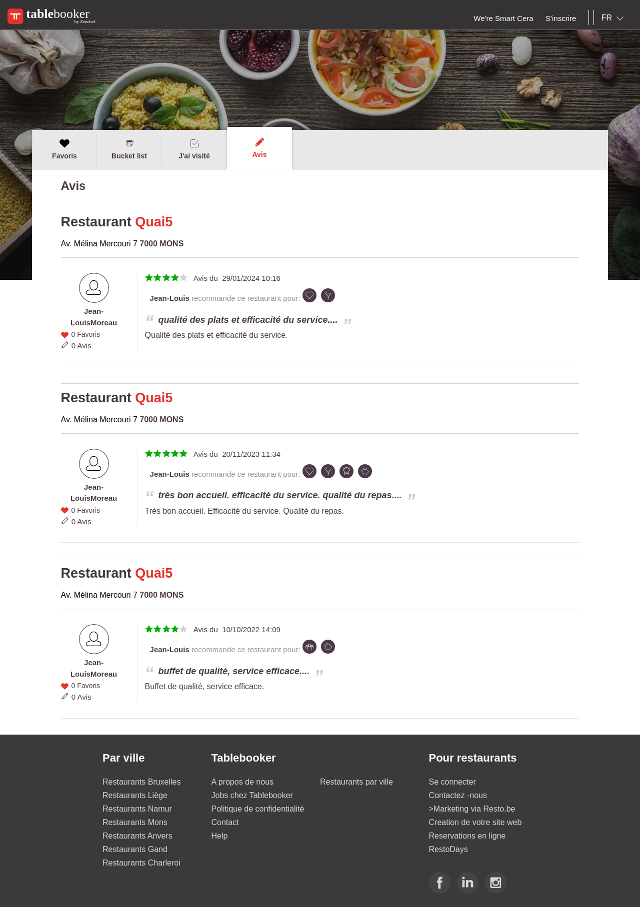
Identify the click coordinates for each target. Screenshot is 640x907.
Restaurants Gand (135, 849)
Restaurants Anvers (137, 836)
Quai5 (153, 221)
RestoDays (448, 849)
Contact (225, 822)
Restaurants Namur (137, 809)
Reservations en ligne (467, 836)
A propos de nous (243, 782)
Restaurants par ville (356, 782)
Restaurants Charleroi (141, 863)
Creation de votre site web (475, 822)
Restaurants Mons (135, 822)
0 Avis (82, 345)
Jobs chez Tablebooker (252, 795)
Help (220, 836)
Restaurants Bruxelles (141, 782)
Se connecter (452, 782)
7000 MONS (162, 243)
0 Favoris (85, 334)
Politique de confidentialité (258, 809)
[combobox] (614, 17)
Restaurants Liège (135, 795)
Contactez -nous (458, 795)
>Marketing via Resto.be (472, 809)
